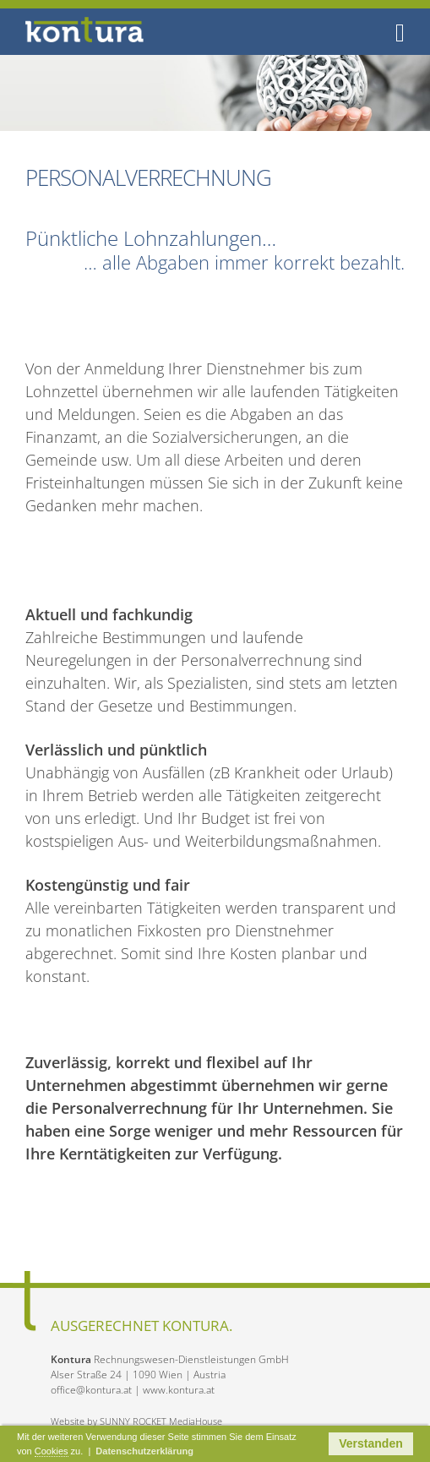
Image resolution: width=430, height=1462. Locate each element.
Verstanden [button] (370, 1443)
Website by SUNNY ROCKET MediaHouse (136, 1421)
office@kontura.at (91, 1390)
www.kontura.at (179, 1390)
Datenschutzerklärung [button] (144, 1451)
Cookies (51, 1451)
